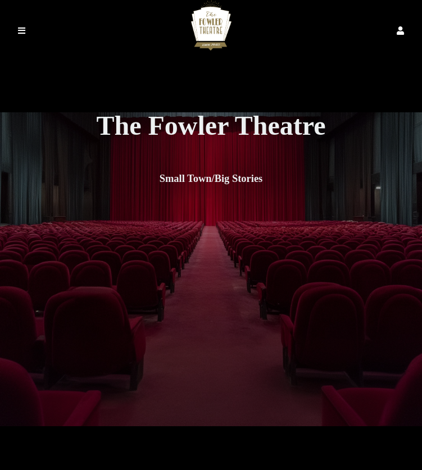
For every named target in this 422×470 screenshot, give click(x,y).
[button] (400, 31)
